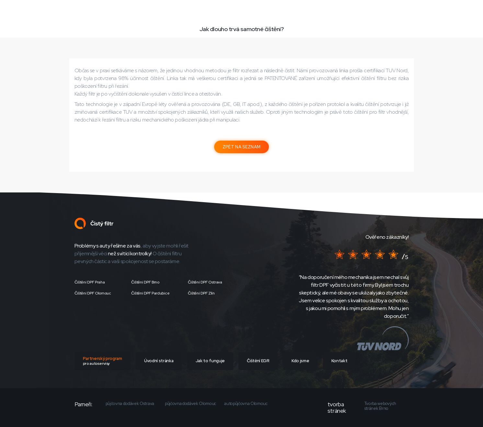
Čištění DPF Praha (90, 282)
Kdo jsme (300, 361)
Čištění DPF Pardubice (150, 293)
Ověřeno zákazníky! (387, 237)
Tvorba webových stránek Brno (380, 406)
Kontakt (339, 361)
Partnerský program (102, 361)
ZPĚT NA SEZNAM (242, 147)
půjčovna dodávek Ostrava (130, 403)
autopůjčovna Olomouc (246, 403)
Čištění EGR (258, 361)
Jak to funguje (210, 361)
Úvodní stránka (158, 361)
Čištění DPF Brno (145, 282)
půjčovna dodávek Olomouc (190, 403)
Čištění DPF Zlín (201, 293)
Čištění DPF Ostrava (205, 282)
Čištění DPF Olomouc (93, 293)
